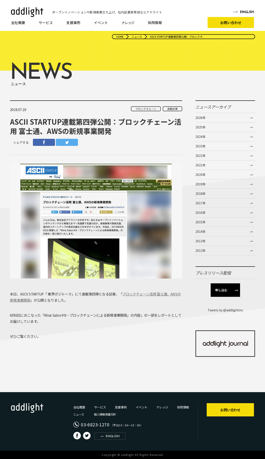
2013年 (200, 241)
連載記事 (172, 109)
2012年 (200, 250)
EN (247, 12)
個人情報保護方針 (105, 414)
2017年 (200, 203)
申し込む (221, 290)
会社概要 (18, 22)
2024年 (200, 136)
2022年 (200, 155)
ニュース (78, 414)
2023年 (200, 146)
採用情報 (155, 22)
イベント (101, 22)
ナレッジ (127, 22)
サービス (46, 22)
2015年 (200, 222)
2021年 (200, 165)
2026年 (200, 117)
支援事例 (73, 22)
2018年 (200, 193)
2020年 (200, 174)
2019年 (200, 184)
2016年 (200, 212)
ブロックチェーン (145, 109)
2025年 (200, 127)
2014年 (200, 231)
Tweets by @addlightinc (225, 310)
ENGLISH (112, 436)
